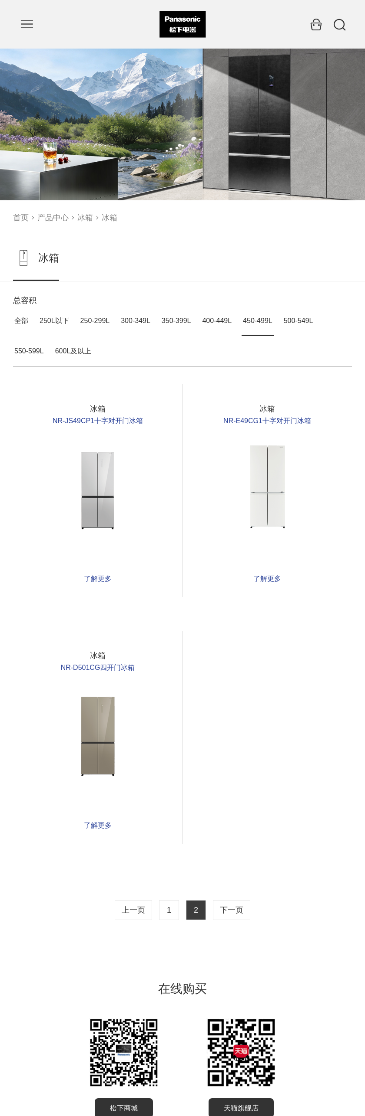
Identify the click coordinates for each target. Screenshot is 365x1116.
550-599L (29, 351)
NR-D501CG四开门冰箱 (98, 667)
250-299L (95, 320)
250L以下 (54, 320)
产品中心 (53, 217)
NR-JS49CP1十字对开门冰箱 (98, 420)
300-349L (135, 320)
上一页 (133, 910)
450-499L (257, 320)
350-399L (176, 320)
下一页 (231, 910)
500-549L (298, 320)
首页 (21, 217)
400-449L (217, 320)
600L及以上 (73, 351)
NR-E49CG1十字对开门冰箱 (267, 420)
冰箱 (85, 217)
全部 (21, 320)
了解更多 (98, 578)
